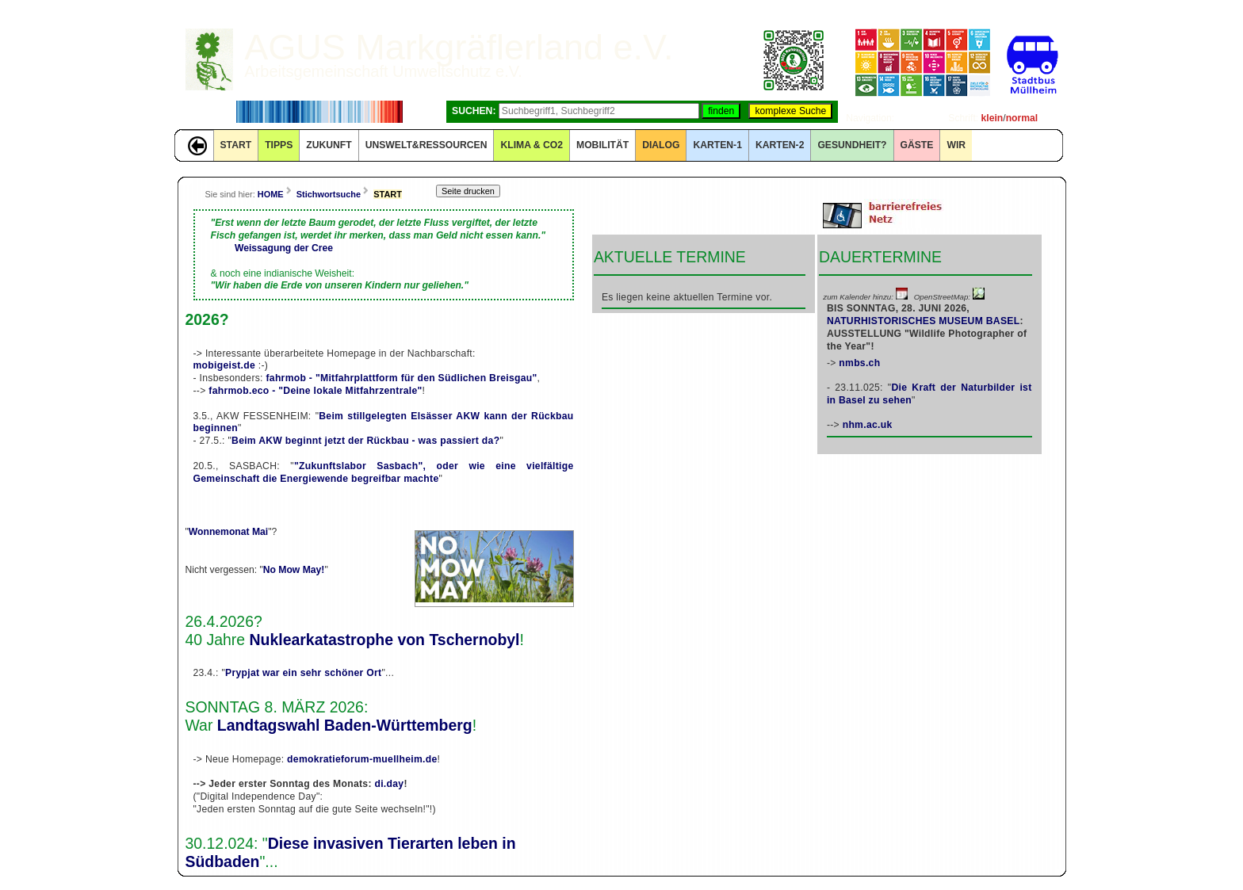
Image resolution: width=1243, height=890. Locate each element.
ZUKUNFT (328, 145)
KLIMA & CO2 (531, 145)
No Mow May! (294, 569)
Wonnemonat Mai (228, 531)
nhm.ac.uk (868, 424)
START (236, 145)
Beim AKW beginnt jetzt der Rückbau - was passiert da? (365, 440)
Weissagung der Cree (284, 248)
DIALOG (660, 145)
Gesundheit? (851, 145)
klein (992, 118)
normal (1022, 118)
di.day (388, 783)
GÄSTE (917, 145)
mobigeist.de (224, 365)
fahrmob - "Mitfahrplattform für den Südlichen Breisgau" (401, 378)
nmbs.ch (859, 363)
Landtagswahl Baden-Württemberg (344, 725)
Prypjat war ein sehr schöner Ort (303, 672)
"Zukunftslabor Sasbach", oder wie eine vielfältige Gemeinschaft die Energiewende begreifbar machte (383, 472)
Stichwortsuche (328, 194)
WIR (956, 145)
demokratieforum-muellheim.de (362, 759)
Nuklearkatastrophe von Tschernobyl (385, 639)
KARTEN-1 (717, 145)
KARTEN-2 (779, 145)
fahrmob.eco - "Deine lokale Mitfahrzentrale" (315, 390)
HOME (271, 194)
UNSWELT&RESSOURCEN (426, 145)
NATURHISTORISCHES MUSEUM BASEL (923, 321)
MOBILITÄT (602, 145)
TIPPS (279, 145)
